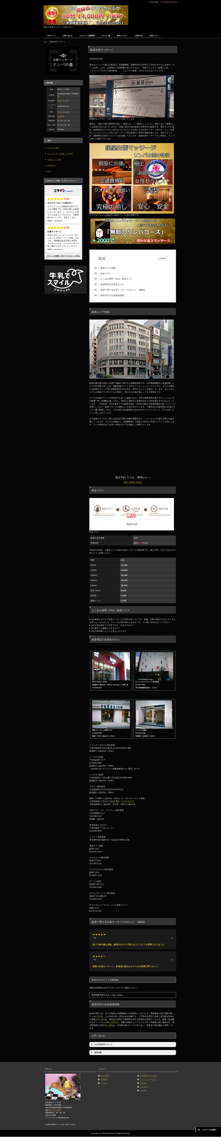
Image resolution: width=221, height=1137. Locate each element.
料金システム (122, 36)
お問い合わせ (67, 36)
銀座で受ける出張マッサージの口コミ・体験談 (124, 290)
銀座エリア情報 (109, 268)
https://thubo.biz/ (63, 112)
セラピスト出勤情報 (87, 36)
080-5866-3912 (133, 482)
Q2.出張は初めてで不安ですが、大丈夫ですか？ (112, 625)
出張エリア (153, 36)
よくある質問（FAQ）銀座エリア (118, 279)
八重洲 (110, 1025)
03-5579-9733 (127, 801)
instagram (144, 1087)
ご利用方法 (138, 36)
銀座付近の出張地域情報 (113, 295)
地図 (116, 748)
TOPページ (51, 36)
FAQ (49, 171)
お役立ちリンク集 (54, 160)
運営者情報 (105, 1076)
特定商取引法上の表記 (148, 1076)
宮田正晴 (60, 116)
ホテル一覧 (106, 36)
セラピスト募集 (53, 148)
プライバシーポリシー (148, 1080)
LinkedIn (143, 1083)
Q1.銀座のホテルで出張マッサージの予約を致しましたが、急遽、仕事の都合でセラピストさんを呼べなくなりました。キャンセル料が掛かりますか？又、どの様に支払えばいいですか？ (132, 621)
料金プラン (107, 273)
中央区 (98, 1016)
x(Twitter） (144, 1091)
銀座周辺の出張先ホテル (113, 284)
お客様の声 (51, 166)
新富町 (114, 1022)
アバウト (104, 1083)
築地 (103, 1019)
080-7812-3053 (63, 101)
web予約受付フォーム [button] (101, 1044)
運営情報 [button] (96, 1052)
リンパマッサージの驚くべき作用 (60, 154)
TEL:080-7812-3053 (169, 2)
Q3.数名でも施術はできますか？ (105, 628)
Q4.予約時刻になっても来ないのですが (108, 631)
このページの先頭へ (209, 1130)
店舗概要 (104, 1080)
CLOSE (162, 258)
